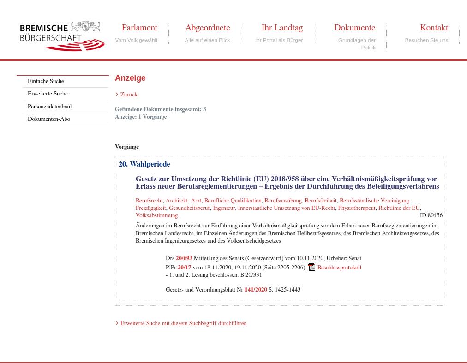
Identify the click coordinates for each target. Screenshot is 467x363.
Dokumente (354, 27)
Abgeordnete (207, 27)
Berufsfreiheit (320, 201)
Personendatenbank (50, 107)
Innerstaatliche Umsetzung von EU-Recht (286, 208)
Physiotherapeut (357, 208)
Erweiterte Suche (48, 94)
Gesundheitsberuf (189, 208)
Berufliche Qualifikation (233, 201)
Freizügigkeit (151, 208)
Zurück (129, 95)
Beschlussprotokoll (339, 268)
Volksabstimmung (157, 216)
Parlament (139, 27)
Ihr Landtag (282, 27)
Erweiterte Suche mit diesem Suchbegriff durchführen (183, 324)
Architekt (177, 201)
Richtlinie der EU (399, 208)
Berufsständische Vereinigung (374, 201)
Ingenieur (224, 208)
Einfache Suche (46, 81)
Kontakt (434, 27)
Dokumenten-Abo (49, 119)
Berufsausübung (283, 201)
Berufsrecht (149, 201)
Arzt (196, 201)
